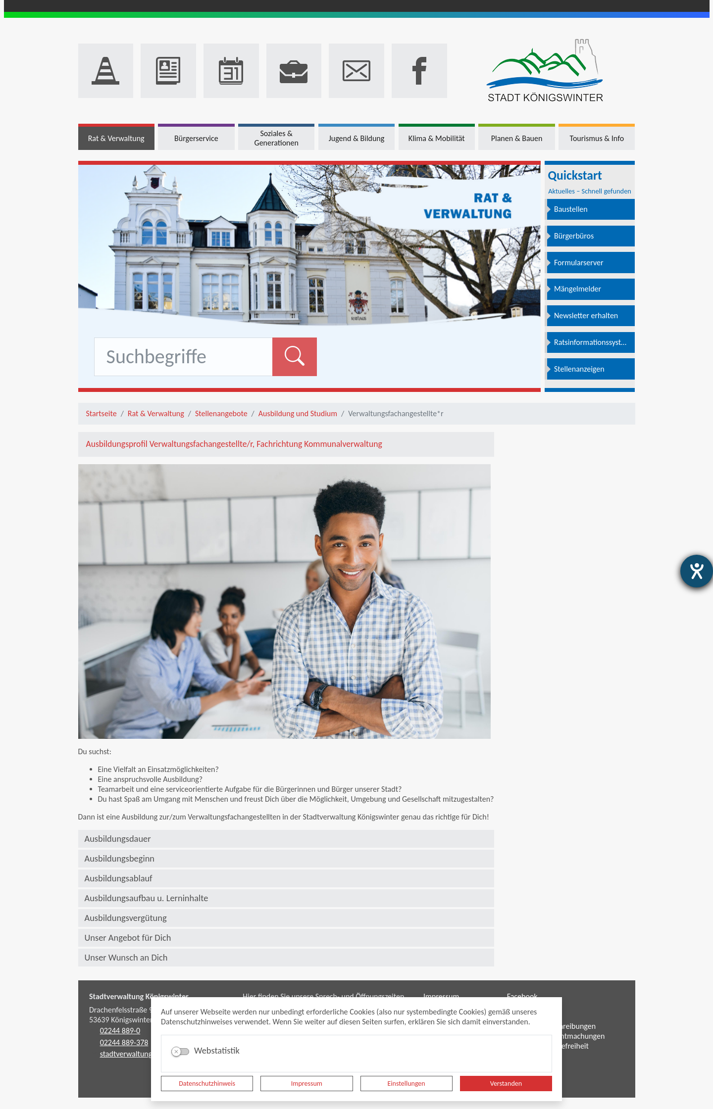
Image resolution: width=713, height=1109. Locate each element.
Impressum (306, 1083)
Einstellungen (406, 1083)
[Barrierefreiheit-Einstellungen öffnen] (696, 571)
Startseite (101, 413)
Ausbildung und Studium (297, 413)
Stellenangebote (221, 413)
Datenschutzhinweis (207, 1083)
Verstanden (506, 1083)
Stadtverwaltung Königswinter (139, 996)
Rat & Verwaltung (156, 413)
